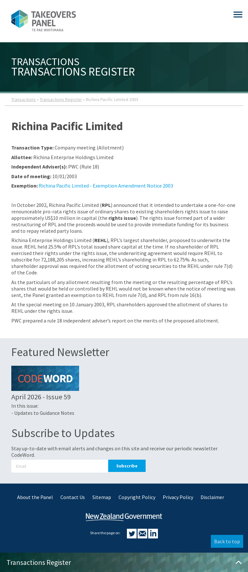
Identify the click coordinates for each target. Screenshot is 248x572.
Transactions (23, 99)
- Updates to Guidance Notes (42, 413)
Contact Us (72, 497)
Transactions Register (61, 99)
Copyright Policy (137, 497)
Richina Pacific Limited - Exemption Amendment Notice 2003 (106, 185)
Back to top (227, 541)
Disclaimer (212, 497)
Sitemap (101, 497)
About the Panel (35, 497)
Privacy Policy (178, 497)
